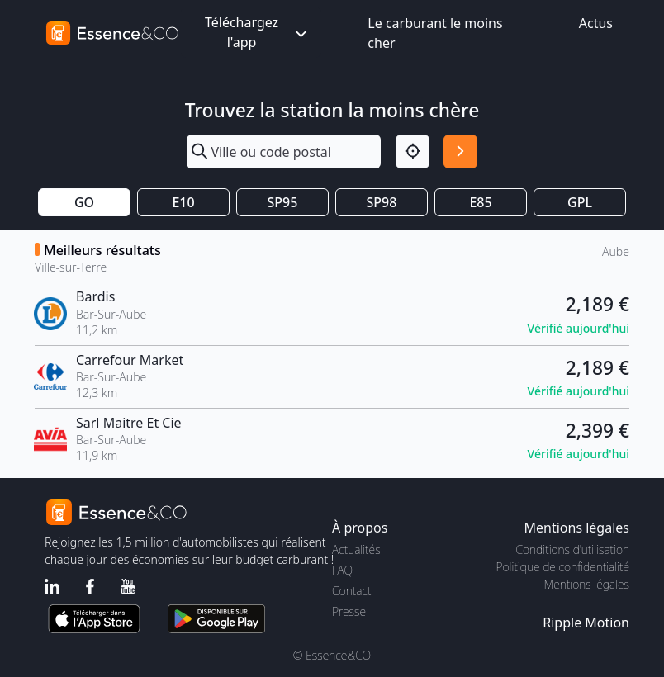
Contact (351, 591)
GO (84, 202)
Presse (349, 611)
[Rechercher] (460, 151)
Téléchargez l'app (258, 32)
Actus (596, 23)
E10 (183, 202)
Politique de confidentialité (562, 567)
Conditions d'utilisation (572, 549)
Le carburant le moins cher (435, 33)
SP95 (283, 202)
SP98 (382, 202)
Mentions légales (586, 584)
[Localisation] (412, 151)
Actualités (356, 549)
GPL (579, 202)
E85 (480, 202)
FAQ (342, 570)
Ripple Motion (586, 622)
